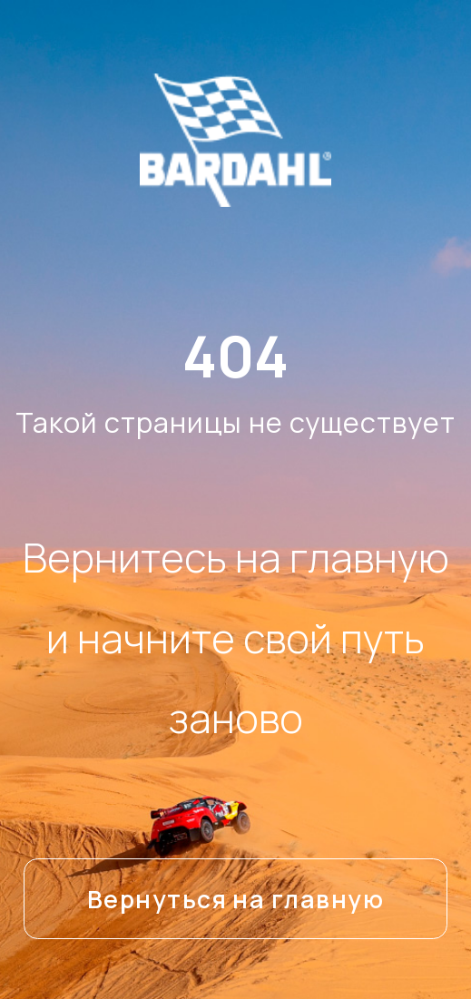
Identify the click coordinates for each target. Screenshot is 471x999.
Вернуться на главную (235, 899)
